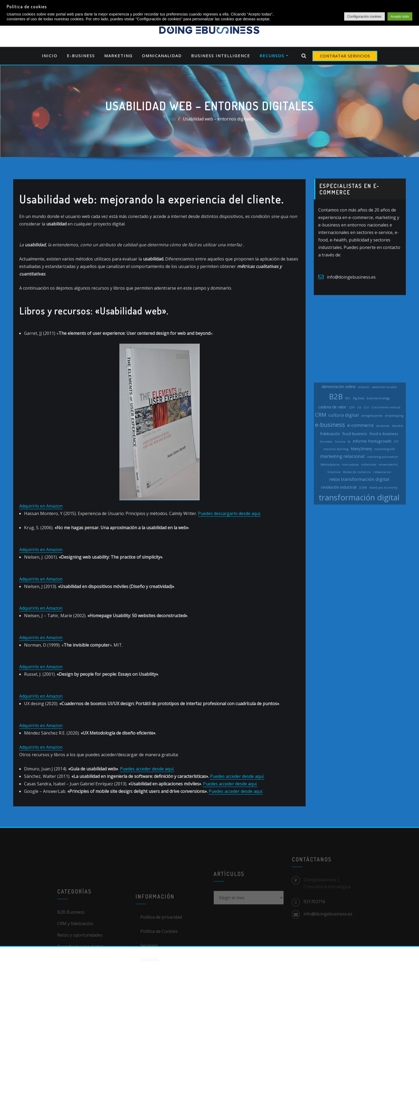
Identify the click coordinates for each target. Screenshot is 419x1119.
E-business (81, 55)
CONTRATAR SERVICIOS (345, 56)
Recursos (273, 55)
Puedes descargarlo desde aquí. (229, 550)
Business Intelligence (220, 55)
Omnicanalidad (162, 55)
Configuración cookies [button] (364, 16)
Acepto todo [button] (400, 16)
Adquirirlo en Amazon (41, 542)
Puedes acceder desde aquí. (147, 805)
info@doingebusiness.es (351, 284)
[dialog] (409, 1108)
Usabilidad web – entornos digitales (218, 120)
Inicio (49, 55)
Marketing (118, 55)
